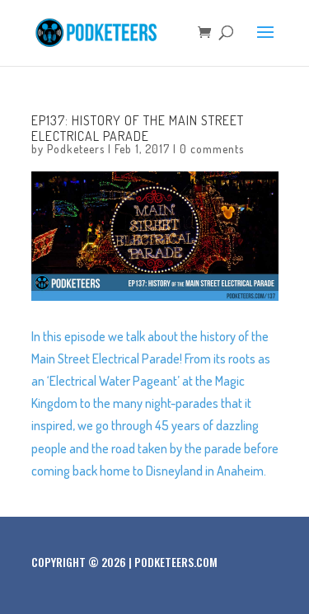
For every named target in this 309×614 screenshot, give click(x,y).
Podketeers (76, 149)
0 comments (212, 149)
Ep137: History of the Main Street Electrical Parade (137, 128)
